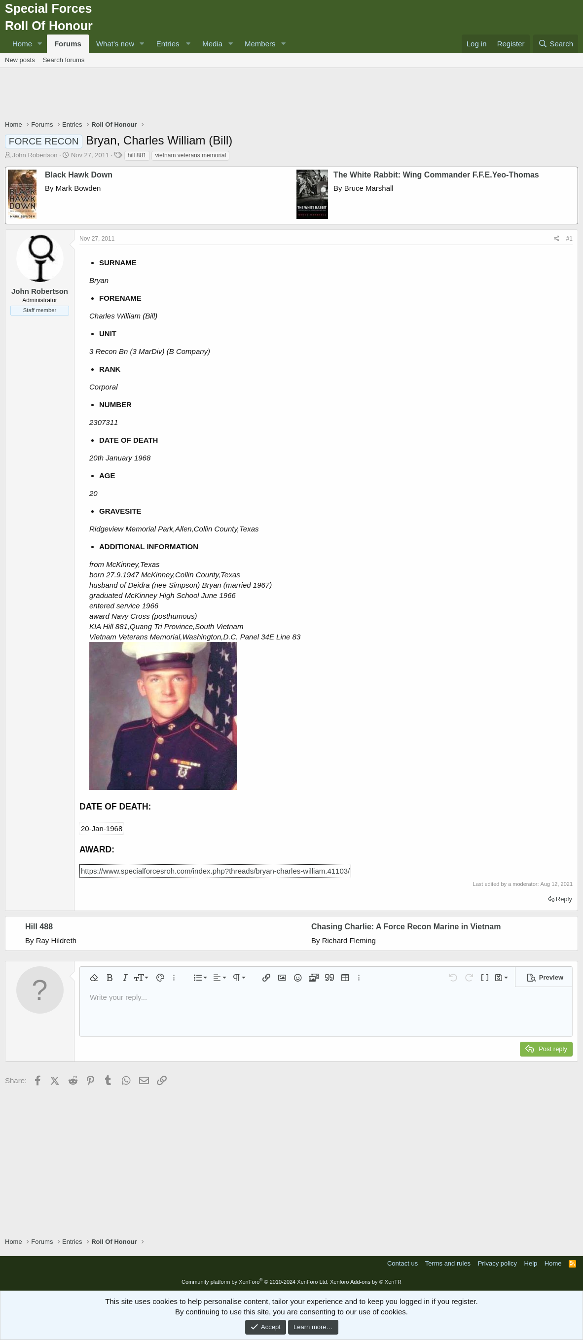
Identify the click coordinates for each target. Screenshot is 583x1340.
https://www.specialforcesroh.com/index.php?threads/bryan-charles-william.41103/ (215, 871)
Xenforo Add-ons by (365, 1282)
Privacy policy (497, 1263)
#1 (569, 238)
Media (212, 43)
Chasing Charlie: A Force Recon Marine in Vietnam (406, 926)
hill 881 (137, 155)
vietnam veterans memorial (190, 155)
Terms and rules (448, 1263)
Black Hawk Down (78, 175)
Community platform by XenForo (255, 1282)
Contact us (402, 1263)
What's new (115, 43)
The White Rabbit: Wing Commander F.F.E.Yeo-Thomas (436, 175)
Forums (67, 43)
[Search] (555, 44)
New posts (20, 60)
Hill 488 (39, 926)
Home (22, 43)
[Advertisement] (291, 95)
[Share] (556, 239)
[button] (40, 44)
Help (531, 1263)
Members (260, 43)
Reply (564, 899)
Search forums (64, 60)
